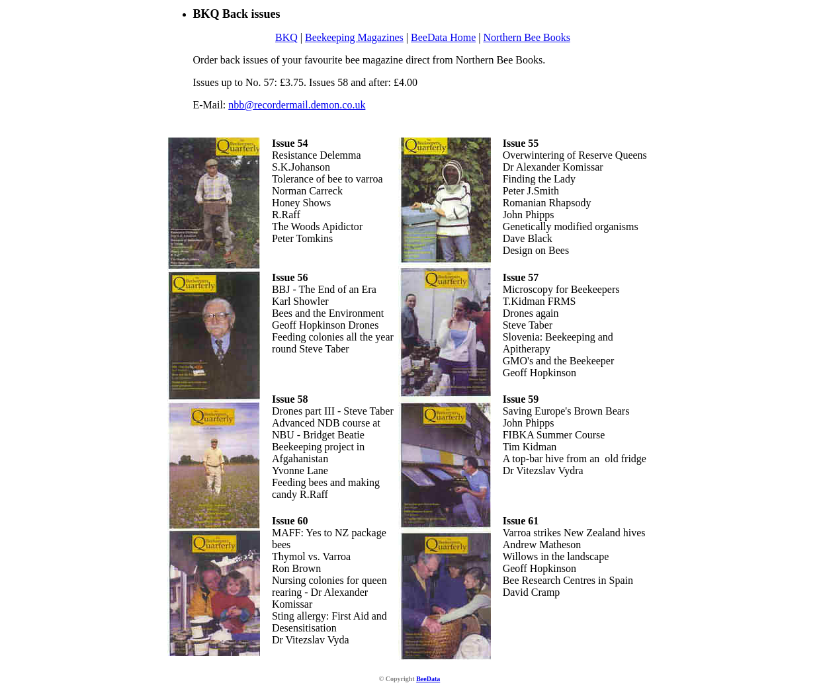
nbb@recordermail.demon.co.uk (296, 104)
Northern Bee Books (526, 37)
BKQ (286, 37)
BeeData (428, 678)
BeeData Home (443, 37)
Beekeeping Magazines (354, 37)
